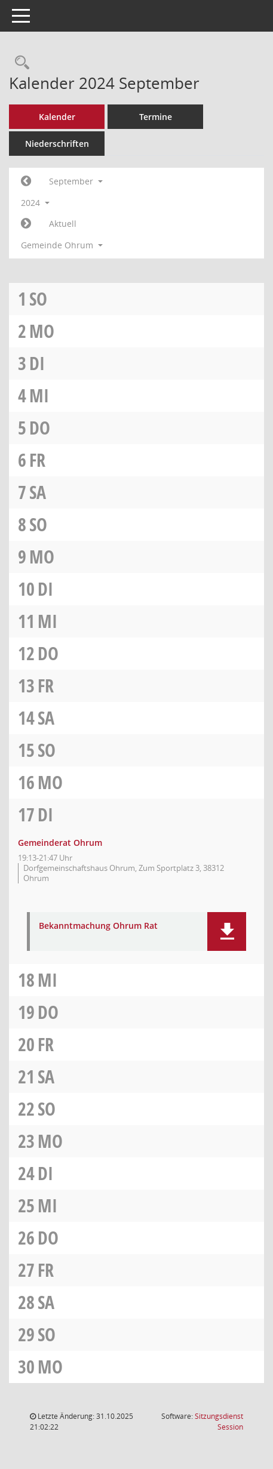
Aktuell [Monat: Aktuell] (62, 223)
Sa (37, 492)
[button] (226, 931)
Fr (37, 460)
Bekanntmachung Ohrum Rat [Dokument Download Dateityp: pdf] (98, 926)
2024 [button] (35, 202)
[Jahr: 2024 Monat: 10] (26, 224)
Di (37, 363)
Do (39, 427)
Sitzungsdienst (219, 1421)
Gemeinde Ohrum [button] (62, 245)
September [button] (76, 181)
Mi (39, 395)
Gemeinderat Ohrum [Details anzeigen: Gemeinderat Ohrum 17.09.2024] (60, 842)
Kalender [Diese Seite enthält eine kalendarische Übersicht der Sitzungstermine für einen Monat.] (57, 116)
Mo (41, 331)
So (38, 299)
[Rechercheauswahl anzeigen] (19, 63)
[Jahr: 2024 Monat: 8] (26, 181)
